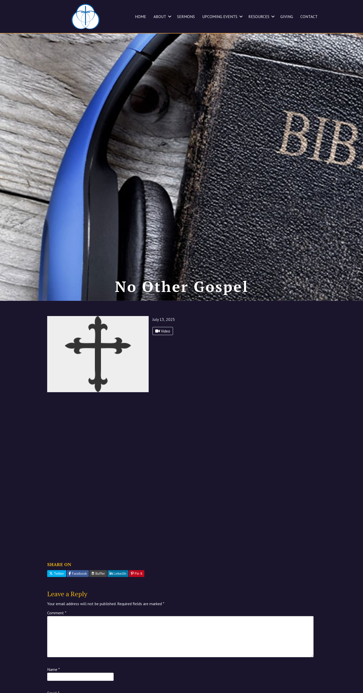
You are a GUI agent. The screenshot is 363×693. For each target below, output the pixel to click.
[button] (169, 16)
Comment (56, 622)
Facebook (78, 583)
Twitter (56, 583)
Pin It (136, 583)
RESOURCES (258, 16)
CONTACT (309, 16)
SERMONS (186, 16)
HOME (140, 16)
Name (53, 679)
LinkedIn (118, 583)
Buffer (98, 583)
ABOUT (159, 16)
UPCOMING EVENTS (219, 16)
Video (162, 340)
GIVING (286, 16)
